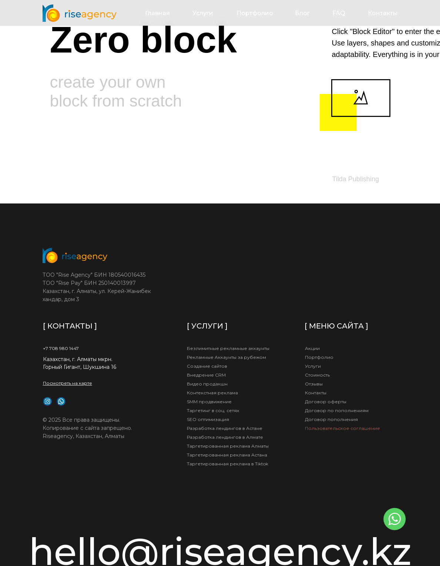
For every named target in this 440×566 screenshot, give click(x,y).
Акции (312, 348)
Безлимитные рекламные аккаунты (228, 348)
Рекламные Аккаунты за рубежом (226, 357)
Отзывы (314, 384)
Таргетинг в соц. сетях (213, 410)
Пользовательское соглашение (342, 428)
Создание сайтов (207, 366)
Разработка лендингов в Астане (224, 428)
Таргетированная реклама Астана (227, 455)
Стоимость (317, 375)
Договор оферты (325, 401)
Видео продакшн (207, 384)
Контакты (383, 13)
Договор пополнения (331, 419)
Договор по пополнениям (337, 410)
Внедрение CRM (206, 375)
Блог (302, 13)
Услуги (202, 13)
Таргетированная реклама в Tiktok (227, 463)
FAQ (338, 13)
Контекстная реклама (212, 392)
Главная (157, 13)
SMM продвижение (209, 401)
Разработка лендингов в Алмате (225, 437)
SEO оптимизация (208, 419)
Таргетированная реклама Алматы (228, 446)
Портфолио (254, 13)
